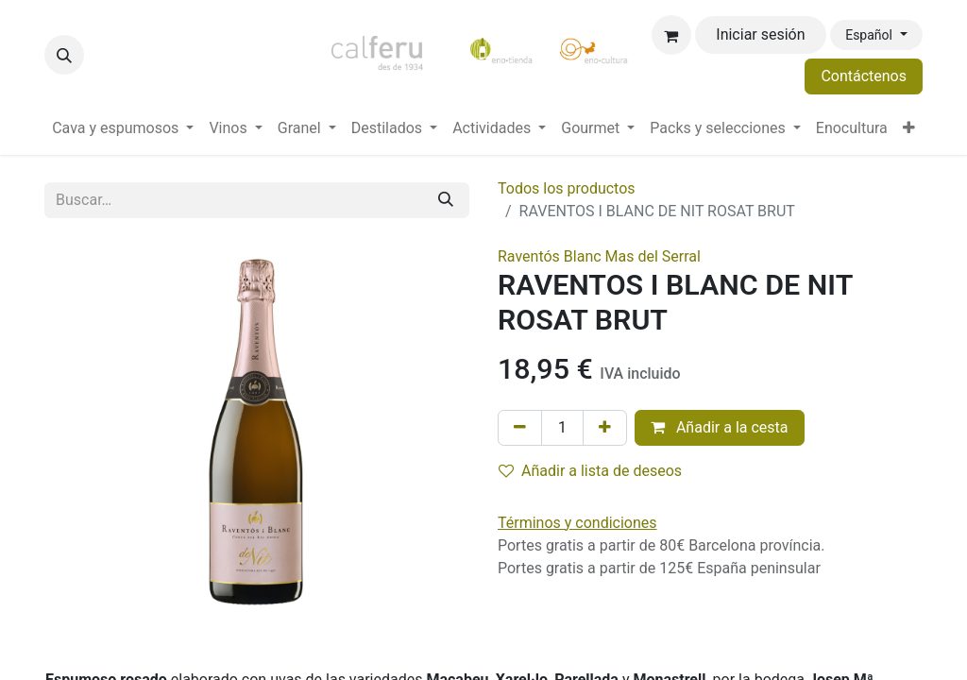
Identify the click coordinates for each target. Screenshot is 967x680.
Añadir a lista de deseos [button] (590, 471)
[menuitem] (122, 128)
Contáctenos (864, 76)
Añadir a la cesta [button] (720, 427)
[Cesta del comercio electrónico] (671, 35)
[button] (64, 55)
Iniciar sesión (760, 34)
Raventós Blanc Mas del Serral (599, 256)
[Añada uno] (605, 428)
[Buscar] (445, 200)
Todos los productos (567, 188)
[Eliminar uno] (520, 428)
